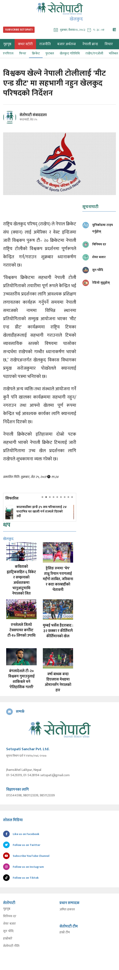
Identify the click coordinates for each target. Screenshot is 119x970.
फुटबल (50, 53)
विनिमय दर (9, 916)
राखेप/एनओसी (94, 53)
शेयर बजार (9, 923)
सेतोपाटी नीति (11, 946)
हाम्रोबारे (7, 938)
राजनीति (45, 44)
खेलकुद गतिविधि (70, 53)
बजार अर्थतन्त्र (66, 44)
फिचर (22, 53)
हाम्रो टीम (65, 932)
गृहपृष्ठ (6, 909)
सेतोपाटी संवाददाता (33, 115)
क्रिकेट (36, 53)
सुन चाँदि (8, 931)
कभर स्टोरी (25, 44)
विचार (109, 44)
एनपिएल (8, 53)
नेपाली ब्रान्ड (90, 44)
